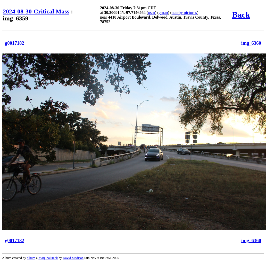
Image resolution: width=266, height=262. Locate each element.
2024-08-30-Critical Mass (36, 11)
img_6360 (251, 43)
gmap (163, 12)
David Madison (73, 258)
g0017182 (14, 43)
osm (151, 12)
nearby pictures (184, 12)
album (31, 258)
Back (241, 14)
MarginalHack (48, 258)
